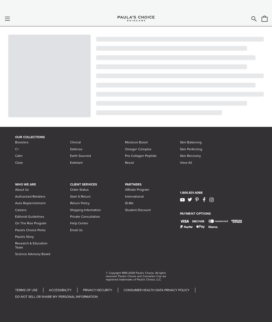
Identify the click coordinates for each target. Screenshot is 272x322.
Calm (19, 155)
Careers (21, 210)
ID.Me (129, 203)
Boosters (22, 142)
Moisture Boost (136, 142)
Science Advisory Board (32, 254)
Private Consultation (85, 216)
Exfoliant (76, 162)
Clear (19, 162)
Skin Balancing (191, 142)
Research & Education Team (31, 245)
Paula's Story (24, 236)
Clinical (75, 142)
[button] (7, 18)
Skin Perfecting (191, 149)
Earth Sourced (80, 155)
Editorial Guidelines (29, 216)
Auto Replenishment (30, 203)
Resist (129, 162)
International (134, 196)
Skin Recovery (190, 155)
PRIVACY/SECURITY (97, 290)
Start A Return (80, 196)
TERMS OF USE (26, 290)
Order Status (79, 189)
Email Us (76, 230)
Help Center (79, 223)
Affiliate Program (137, 189)
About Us (22, 189)
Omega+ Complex (138, 149)
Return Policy (80, 203)
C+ (17, 149)
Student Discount (138, 210)
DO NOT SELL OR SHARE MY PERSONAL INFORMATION (56, 296)
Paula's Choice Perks (30, 230)
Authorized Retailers (30, 196)
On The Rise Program (30, 223)
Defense (76, 149)
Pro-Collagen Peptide (141, 155)
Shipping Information (85, 210)
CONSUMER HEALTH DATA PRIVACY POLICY (157, 290)
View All (186, 162)
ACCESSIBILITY (60, 290)
